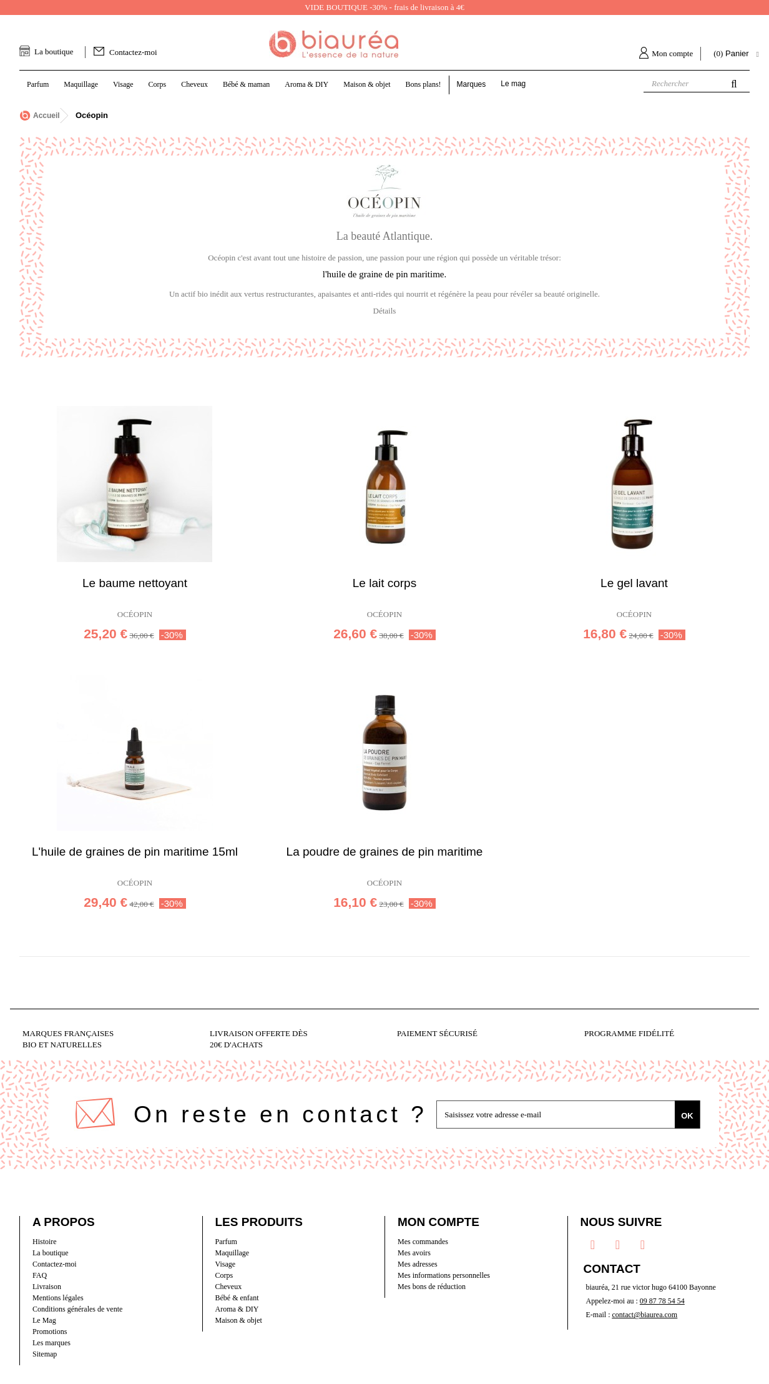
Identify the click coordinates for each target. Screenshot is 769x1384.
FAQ (39, 1275)
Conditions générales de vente (77, 1309)
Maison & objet (238, 1320)
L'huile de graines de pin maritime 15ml (135, 851)
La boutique (53, 51)
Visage (225, 1264)
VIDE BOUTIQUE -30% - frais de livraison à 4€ (384, 7)
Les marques (51, 1342)
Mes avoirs (414, 1252)
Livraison (46, 1286)
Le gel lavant (634, 583)
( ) (732, 53)
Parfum (226, 1241)
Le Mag (44, 1320)
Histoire (44, 1241)
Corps (224, 1275)
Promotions (49, 1331)
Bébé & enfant (237, 1297)
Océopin (134, 614)
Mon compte (672, 53)
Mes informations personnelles (444, 1275)
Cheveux (228, 1286)
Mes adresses (418, 1264)
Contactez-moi (133, 52)
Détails (384, 310)
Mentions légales (58, 1297)
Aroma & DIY (237, 1309)
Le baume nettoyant (134, 583)
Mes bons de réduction (432, 1286)
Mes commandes (423, 1241)
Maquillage (232, 1252)
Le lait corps (384, 583)
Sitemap (44, 1354)
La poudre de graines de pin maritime (385, 851)
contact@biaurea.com (645, 1314)
